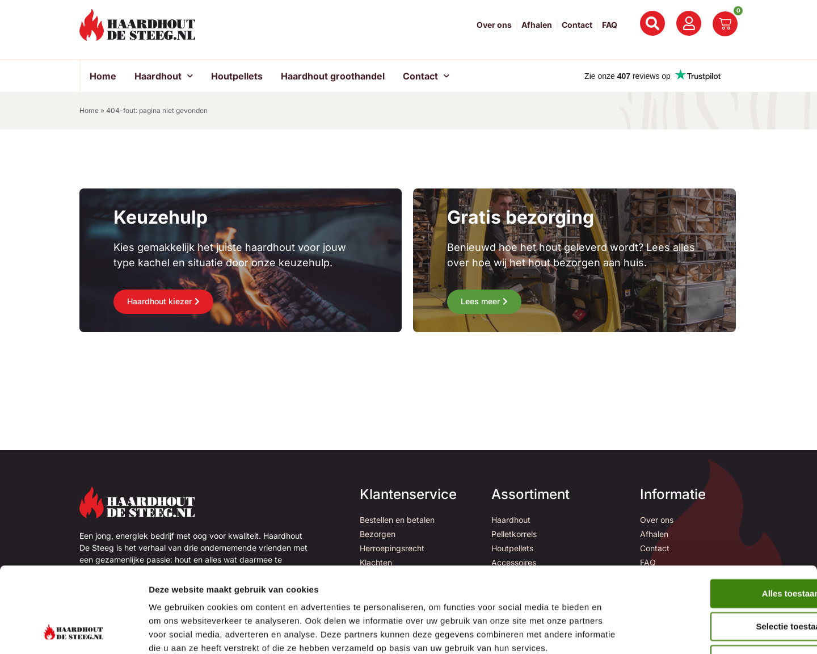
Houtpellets (237, 76)
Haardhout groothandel (333, 76)
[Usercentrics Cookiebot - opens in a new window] (73, 631)
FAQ (609, 25)
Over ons (494, 25)
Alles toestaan (722, 515)
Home (103, 76)
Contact (577, 25)
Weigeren (722, 581)
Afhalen (536, 25)
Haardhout (163, 76)
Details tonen (613, 631)
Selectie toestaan (722, 548)
